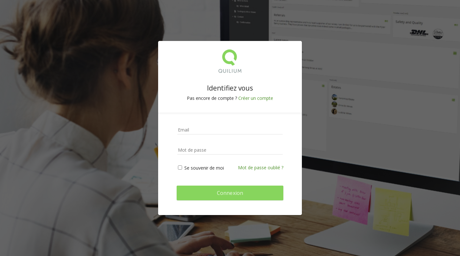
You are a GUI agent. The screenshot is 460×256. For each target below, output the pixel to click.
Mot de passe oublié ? (260, 167)
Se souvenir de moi (201, 168)
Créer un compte (255, 98)
